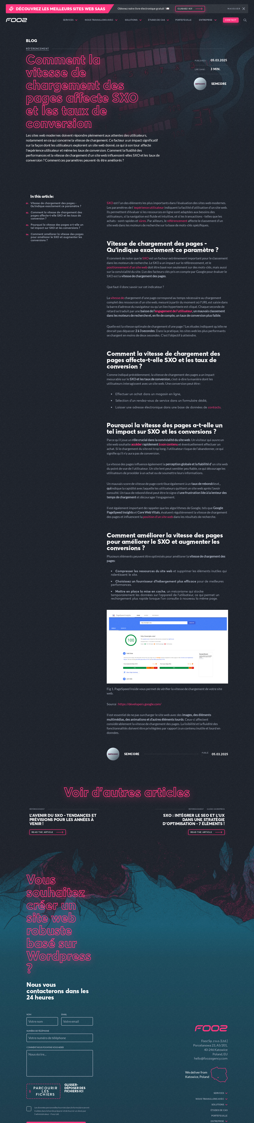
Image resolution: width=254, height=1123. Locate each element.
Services (70, 20)
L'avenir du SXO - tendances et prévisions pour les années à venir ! (62, 819)
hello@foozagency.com (211, 1058)
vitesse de (117, 298)
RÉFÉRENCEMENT (37, 48)
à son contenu (168, 444)
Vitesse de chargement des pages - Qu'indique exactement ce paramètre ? (56, 205)
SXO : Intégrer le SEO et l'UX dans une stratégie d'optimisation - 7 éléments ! (194, 819)
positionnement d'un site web (127, 267)
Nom (28, 1014)
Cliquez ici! (185, 8)
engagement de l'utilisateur (173, 311)
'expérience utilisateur (149, 207)
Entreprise (208, 20)
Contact (230, 20)
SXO (110, 203)
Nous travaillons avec (101, 20)
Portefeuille (183, 20)
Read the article (42, 832)
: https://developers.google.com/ (139, 704)
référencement (177, 221)
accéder (136, 444)
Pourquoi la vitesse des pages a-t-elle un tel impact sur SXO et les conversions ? (57, 226)
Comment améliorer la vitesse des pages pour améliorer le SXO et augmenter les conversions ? (57, 237)
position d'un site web (158, 517)
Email (64, 1014)
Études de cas (158, 20)
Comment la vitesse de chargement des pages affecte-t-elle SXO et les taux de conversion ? (56, 215)
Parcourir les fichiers (45, 1091)
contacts (214, 407)
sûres (142, 221)
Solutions (133, 20)
